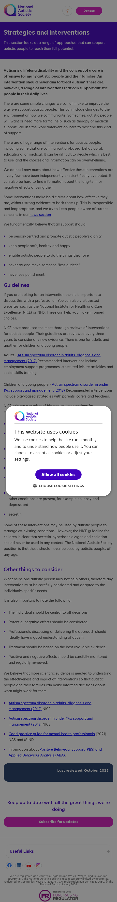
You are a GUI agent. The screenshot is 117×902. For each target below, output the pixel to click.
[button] (58, 486)
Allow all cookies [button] (58, 474)
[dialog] (58, 451)
